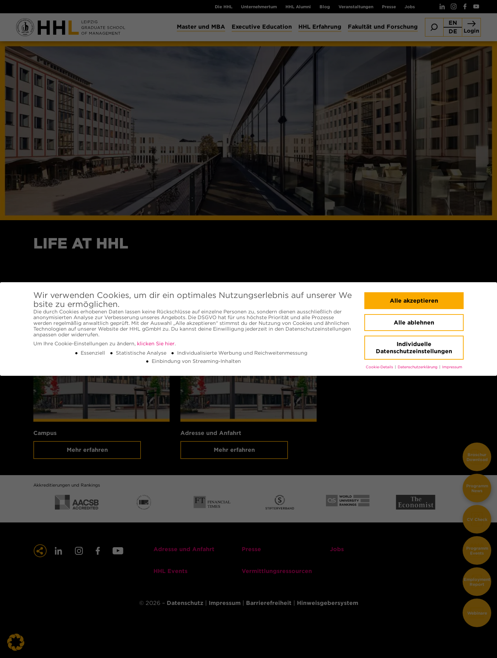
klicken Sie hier (156, 343)
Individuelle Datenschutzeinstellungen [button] (414, 348)
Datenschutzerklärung (418, 367)
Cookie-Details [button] (380, 367)
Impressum (452, 367)
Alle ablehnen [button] (414, 322)
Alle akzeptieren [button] (414, 300)
